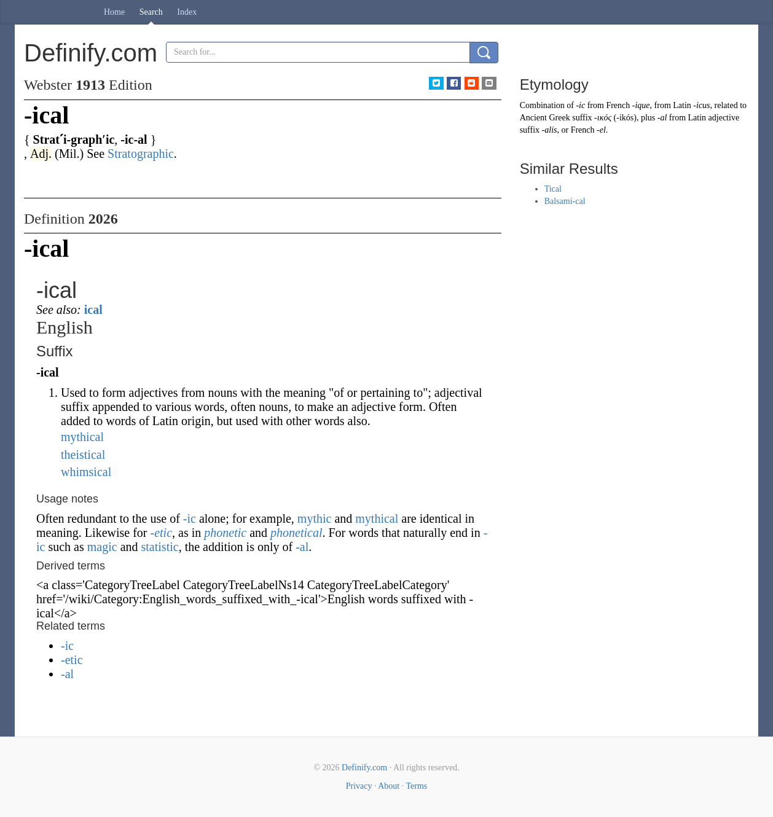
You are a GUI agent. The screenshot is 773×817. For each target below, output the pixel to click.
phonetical (296, 532)
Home (114, 12)
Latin (682, 105)
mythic (314, 518)
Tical (553, 189)
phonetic (225, 532)
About (388, 786)
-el (601, 130)
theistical (83, 454)
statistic (160, 546)
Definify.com (364, 767)
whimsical (86, 472)
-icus (701, 105)
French (618, 105)
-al (302, 546)
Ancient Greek (545, 117)
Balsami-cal (565, 201)
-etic (162, 532)
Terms (416, 786)
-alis (549, 130)
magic (102, 546)
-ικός (602, 117)
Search (151, 12)
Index (187, 12)
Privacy (359, 786)
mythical (82, 437)
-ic (189, 518)
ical (93, 309)
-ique (641, 105)
